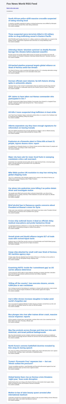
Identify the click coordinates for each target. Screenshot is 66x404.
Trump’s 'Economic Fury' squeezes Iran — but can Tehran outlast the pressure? (29, 362)
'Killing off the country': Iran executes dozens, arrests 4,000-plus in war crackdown (31, 284)
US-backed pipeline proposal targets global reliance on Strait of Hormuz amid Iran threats (31, 66)
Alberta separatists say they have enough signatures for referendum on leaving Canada (32, 127)
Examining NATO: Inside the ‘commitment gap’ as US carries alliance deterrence (31, 269)
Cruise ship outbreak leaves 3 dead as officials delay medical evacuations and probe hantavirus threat (30, 222)
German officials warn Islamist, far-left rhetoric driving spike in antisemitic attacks (31, 82)
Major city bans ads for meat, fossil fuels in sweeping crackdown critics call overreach (31, 158)
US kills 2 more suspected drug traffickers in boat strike (32, 112)
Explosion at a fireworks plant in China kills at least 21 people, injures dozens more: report (31, 142)
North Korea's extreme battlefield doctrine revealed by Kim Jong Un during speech (31, 347)
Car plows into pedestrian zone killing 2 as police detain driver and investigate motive (32, 189)
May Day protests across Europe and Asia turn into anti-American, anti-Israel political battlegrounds (32, 331)
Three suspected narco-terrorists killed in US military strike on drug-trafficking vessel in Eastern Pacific (31, 35)
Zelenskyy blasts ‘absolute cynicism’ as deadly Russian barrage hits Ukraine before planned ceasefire (32, 51)
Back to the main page (13, 8)
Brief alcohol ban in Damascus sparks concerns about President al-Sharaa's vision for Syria (31, 206)
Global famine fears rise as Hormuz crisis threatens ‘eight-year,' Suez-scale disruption (30, 378)
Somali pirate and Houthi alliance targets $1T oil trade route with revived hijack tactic (31, 237)
